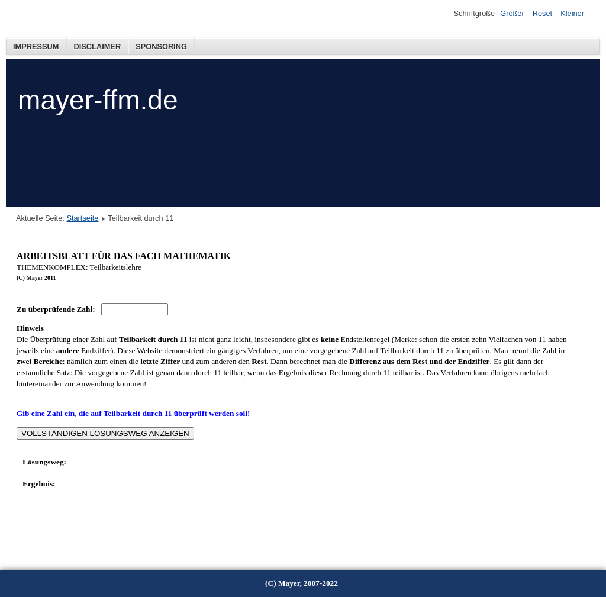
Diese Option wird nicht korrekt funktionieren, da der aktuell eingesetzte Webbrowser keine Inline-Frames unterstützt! (297, 394)
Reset (542, 13)
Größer (512, 13)
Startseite (82, 218)
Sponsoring (161, 46)
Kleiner (572, 13)
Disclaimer (97, 46)
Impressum (36, 46)
